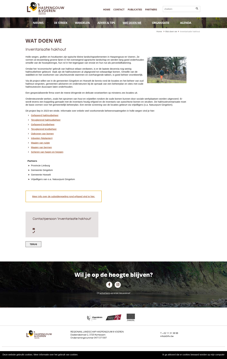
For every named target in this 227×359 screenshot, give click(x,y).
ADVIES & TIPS (106, 23)
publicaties (135, 9)
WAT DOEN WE (134, 23)
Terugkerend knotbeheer (44, 129)
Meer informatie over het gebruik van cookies (56, 354)
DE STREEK (60, 23)
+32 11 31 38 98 (170, 333)
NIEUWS (40, 23)
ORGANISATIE (163, 23)
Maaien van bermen (41, 147)
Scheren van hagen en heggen (47, 152)
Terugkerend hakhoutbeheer (46, 120)
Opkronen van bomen (42, 133)
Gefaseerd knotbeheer (43, 124)
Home (106, 9)
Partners (151, 9)
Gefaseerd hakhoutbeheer (44, 115)
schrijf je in (105, 293)
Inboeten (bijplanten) (42, 138)
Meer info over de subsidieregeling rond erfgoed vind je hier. (63, 196)
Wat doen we (171, 31)
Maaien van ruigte (40, 142)
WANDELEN (82, 23)
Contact (119, 9)
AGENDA (188, 23)
